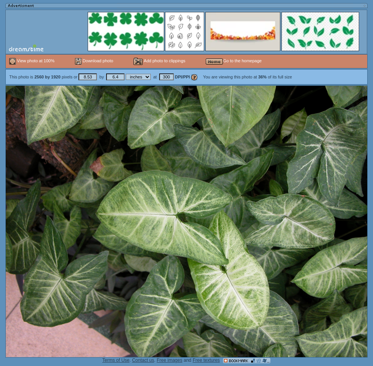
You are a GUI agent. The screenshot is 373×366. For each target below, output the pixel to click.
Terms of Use (116, 360)
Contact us (143, 360)
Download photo (94, 60)
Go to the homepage (233, 60)
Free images (169, 360)
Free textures (206, 360)
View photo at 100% (32, 60)
